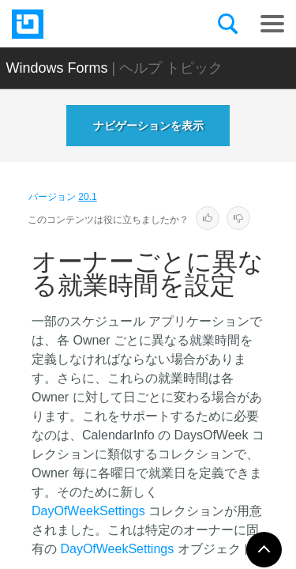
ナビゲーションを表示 (148, 125)
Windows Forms (57, 68)
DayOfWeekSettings (88, 511)
